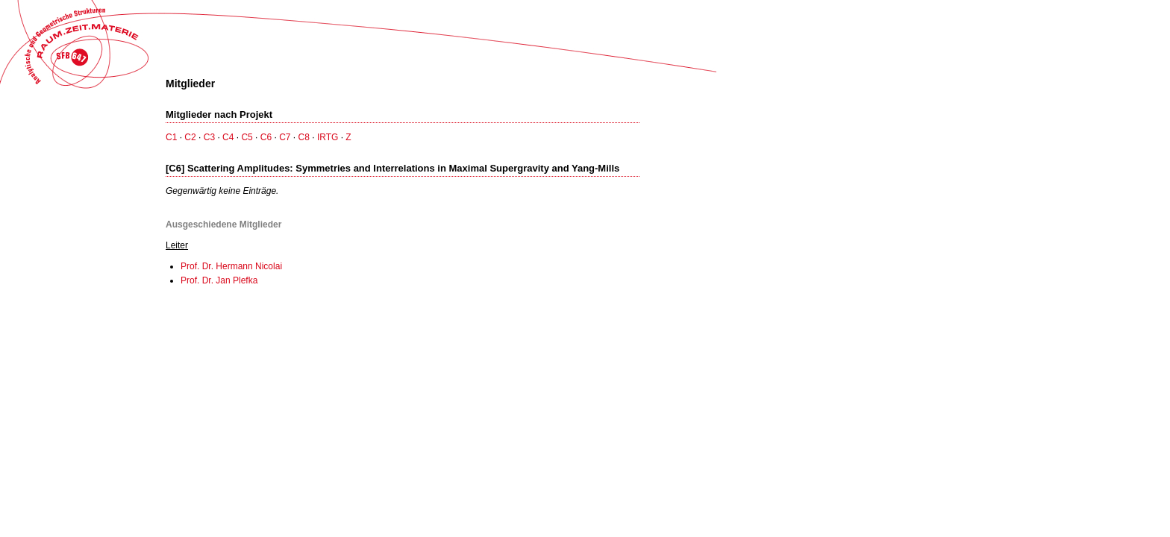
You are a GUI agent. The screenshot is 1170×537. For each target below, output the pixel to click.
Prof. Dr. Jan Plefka (219, 280)
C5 (246, 137)
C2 (189, 137)
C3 (209, 137)
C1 (171, 137)
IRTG (327, 137)
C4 (228, 137)
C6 (266, 137)
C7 (284, 137)
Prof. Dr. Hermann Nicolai (231, 266)
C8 (304, 137)
